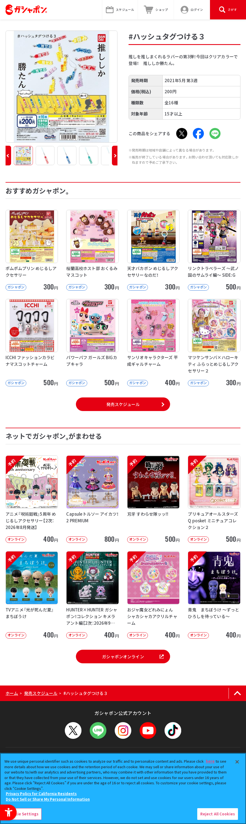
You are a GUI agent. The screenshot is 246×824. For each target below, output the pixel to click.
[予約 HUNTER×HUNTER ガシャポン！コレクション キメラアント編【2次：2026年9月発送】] (92, 595)
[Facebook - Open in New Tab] (198, 133)
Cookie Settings (23, 814)
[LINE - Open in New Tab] (215, 133)
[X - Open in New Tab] (181, 133)
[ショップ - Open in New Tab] (156, 9)
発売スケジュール (123, 404)
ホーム (12, 693)
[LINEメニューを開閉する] (98, 730)
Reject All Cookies (217, 814)
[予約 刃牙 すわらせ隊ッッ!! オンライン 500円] (153, 499)
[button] (8, 155)
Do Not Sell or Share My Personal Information (48, 799)
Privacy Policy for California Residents (41, 793)
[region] (123, 788)
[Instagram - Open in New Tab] (123, 730)
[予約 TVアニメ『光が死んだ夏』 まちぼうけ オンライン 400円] (32, 595)
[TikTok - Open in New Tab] (173, 730)
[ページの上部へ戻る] (237, 693)
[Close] (237, 762)
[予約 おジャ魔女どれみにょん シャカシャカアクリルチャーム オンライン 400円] (153, 595)
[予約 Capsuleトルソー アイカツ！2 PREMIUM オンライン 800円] (92, 499)
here (210, 761)
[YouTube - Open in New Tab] (148, 730)
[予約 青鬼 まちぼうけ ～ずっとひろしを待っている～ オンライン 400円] (214, 595)
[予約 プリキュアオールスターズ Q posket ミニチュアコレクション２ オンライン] (214, 499)
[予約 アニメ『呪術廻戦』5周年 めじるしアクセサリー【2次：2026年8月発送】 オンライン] (32, 499)
